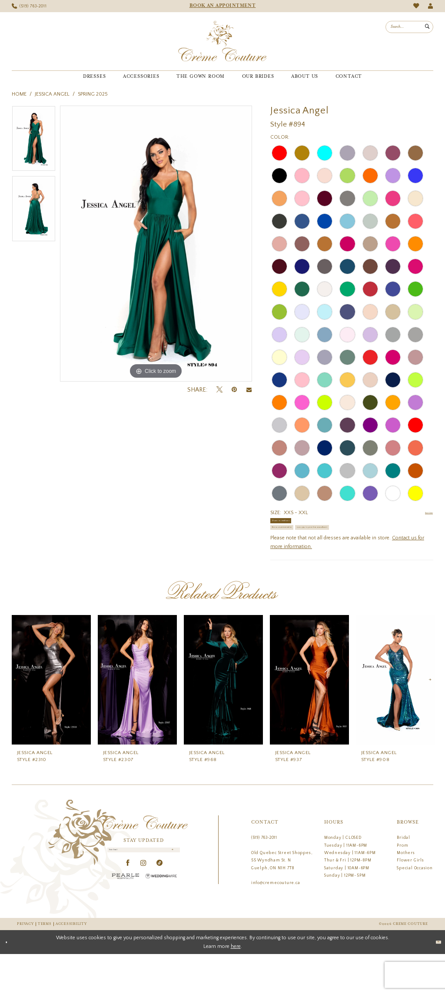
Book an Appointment (302, 546)
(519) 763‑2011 (264, 877)
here (236, 986)
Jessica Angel (52, 94)
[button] (430, 6)
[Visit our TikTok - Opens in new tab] (159, 911)
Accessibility (71, 964)
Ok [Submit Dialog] (434, 981)
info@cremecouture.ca (275, 923)
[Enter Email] (144, 894)
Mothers (406, 893)
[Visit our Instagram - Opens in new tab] (143, 911)
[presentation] (51, 720)
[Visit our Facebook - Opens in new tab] (128, 911)
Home (19, 94)
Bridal (403, 877)
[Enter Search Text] (409, 27)
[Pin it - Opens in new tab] (234, 389)
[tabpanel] (34, 141)
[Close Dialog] (10, 982)
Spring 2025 (93, 94)
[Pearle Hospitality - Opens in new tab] (125, 924)
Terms (45, 964)
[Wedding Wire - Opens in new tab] (161, 923)
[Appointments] (222, 6)
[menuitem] (29, 6)
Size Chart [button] (421, 513)
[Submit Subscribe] (171, 893)
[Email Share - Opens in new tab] (249, 389)
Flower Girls (410, 900)
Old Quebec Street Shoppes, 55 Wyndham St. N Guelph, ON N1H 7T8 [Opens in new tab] (281, 900)
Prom (402, 885)
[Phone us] (29, 6)
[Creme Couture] (222, 41)
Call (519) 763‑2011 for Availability (318, 563)
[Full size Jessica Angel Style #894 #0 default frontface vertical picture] (156, 244)
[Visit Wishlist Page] (416, 6)
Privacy (25, 964)
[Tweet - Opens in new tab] (219, 390)
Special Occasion (415, 907)
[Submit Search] (427, 27)
